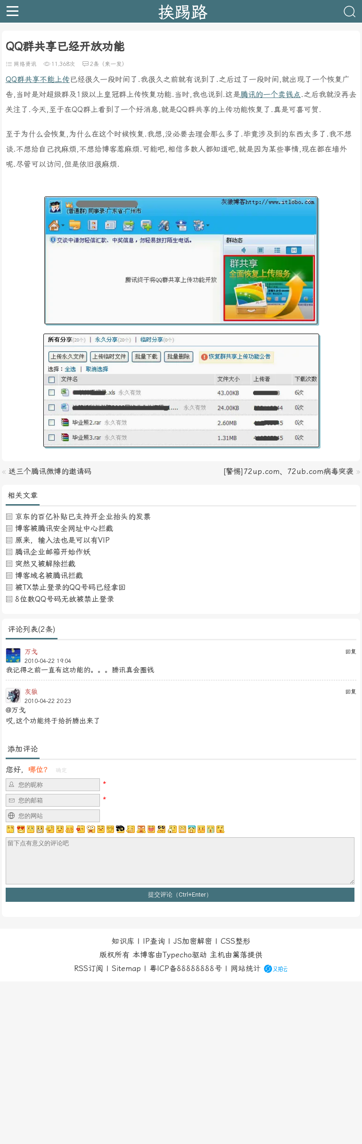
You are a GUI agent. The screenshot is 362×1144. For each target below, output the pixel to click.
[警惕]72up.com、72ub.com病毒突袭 (288, 471)
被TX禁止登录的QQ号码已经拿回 (70, 587)
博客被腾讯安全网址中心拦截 (64, 528)
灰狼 (31, 691)
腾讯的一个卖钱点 (270, 94)
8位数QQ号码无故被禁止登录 (64, 599)
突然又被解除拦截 (45, 563)
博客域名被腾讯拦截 (49, 575)
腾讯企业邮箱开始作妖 (52, 551)
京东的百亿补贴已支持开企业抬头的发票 (83, 516)
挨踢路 (182, 11)
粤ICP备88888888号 (185, 968)
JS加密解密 (192, 941)
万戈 (31, 651)
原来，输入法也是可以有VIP (62, 540)
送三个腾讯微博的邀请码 (49, 471)
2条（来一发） (108, 64)
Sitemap (126, 968)
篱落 (239, 954)
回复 (350, 651)
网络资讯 (25, 64)
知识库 (123, 941)
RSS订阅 (88, 968)
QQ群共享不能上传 (38, 79)
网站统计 (245, 968)
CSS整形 (235, 941)
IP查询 (154, 941)
